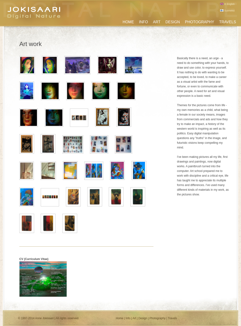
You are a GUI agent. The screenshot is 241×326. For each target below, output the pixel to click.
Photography (157, 318)
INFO (143, 22)
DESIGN (172, 22)
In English (227, 4)
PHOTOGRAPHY (199, 22)
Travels (172, 318)
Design (142, 318)
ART (157, 22)
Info (128, 318)
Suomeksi (227, 10)
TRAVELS (227, 22)
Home (119, 318)
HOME (128, 22)
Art (134, 318)
